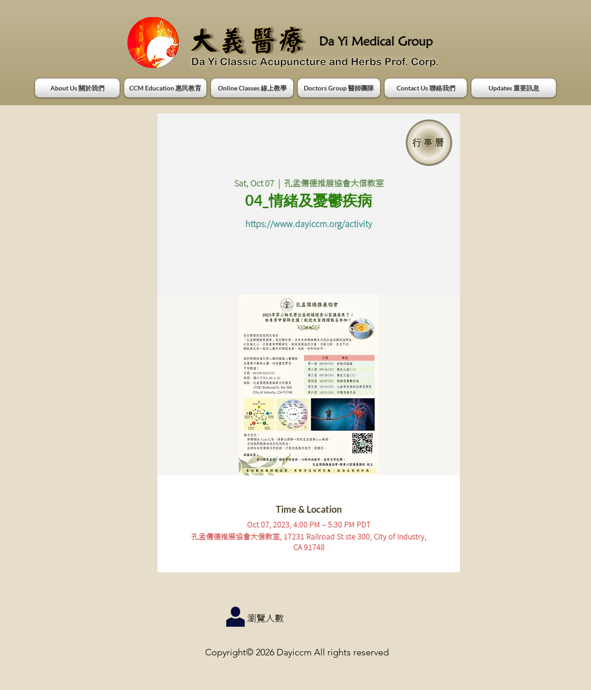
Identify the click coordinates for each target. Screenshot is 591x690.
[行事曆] (429, 143)
